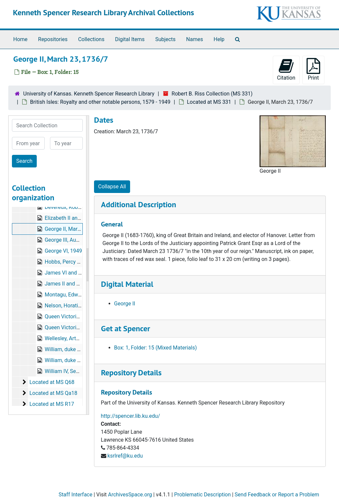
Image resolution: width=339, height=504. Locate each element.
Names (194, 39)
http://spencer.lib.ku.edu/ (130, 416)
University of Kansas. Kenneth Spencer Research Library (88, 94)
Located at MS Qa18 (53, 393)
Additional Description (138, 204)
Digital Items (129, 39)
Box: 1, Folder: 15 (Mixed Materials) (155, 348)
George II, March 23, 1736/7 (77, 229)
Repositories (53, 39)
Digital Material (127, 284)
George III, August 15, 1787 (76, 240)
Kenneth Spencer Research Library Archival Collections (103, 12)
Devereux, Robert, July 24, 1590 (81, 207)
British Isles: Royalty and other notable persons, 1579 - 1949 (100, 102)
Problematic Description (202, 494)
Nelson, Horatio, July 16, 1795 (80, 305)
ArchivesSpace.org (130, 494)
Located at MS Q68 (51, 382)
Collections (91, 39)
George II (124, 303)
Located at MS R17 (51, 404)
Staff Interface (75, 494)
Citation (286, 69)
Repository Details (131, 372)
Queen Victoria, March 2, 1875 (80, 327)
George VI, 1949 (63, 251)
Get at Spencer (125, 328)
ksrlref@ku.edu (125, 456)
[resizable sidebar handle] (87, 265)
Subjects (165, 39)
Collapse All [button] (112, 186)
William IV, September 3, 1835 (79, 371)
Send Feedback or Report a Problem (277, 494)
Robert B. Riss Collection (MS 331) (212, 94)
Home (20, 39)
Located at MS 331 (209, 102)
